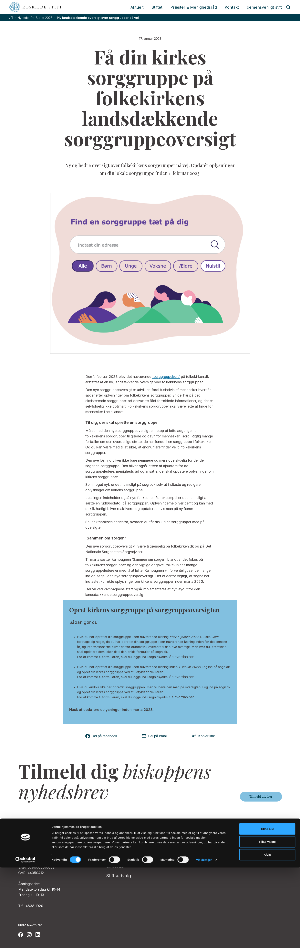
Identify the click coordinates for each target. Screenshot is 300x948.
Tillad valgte (267, 922)
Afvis (267, 935)
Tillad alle (267, 909)
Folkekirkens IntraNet (216, 838)
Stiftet (156, 7)
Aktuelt (137, 7)
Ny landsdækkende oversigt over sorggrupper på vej (98, 18)
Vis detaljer (204, 940)
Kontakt (232, 7)
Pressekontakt (121, 847)
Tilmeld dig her (261, 796)
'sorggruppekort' (166, 377)
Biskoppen (117, 856)
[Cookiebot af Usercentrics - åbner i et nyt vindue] (25, 940)
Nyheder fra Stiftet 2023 (35, 18)
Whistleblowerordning (217, 847)
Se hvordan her (181, 657)
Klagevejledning (211, 856)
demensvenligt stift (264, 7)
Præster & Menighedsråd (193, 7)
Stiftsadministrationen (129, 838)
